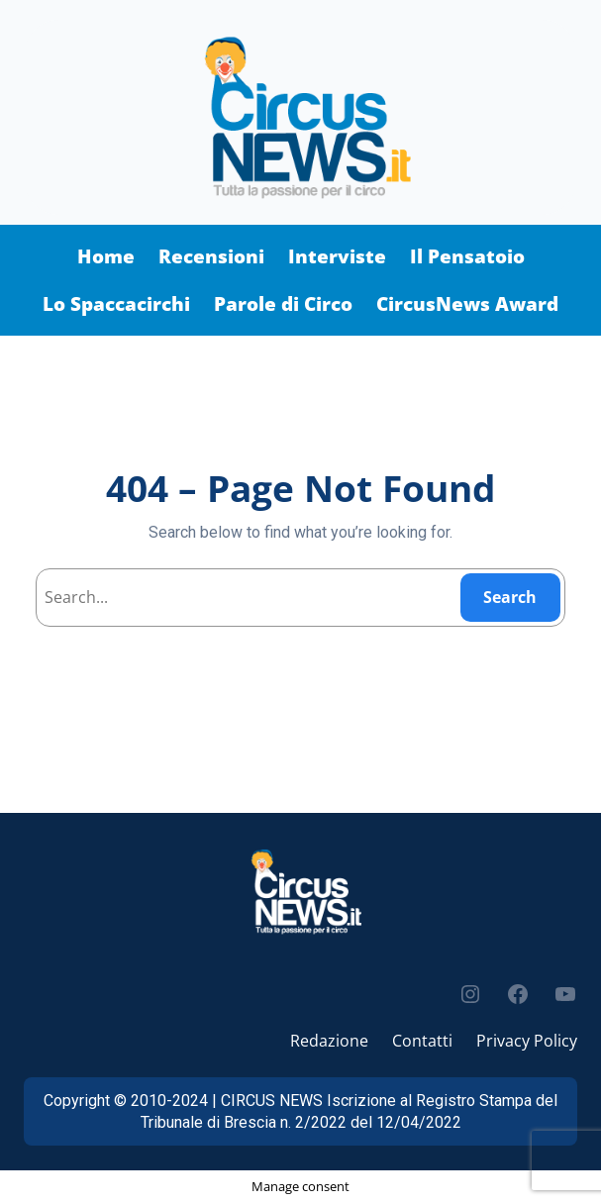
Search (510, 597)
